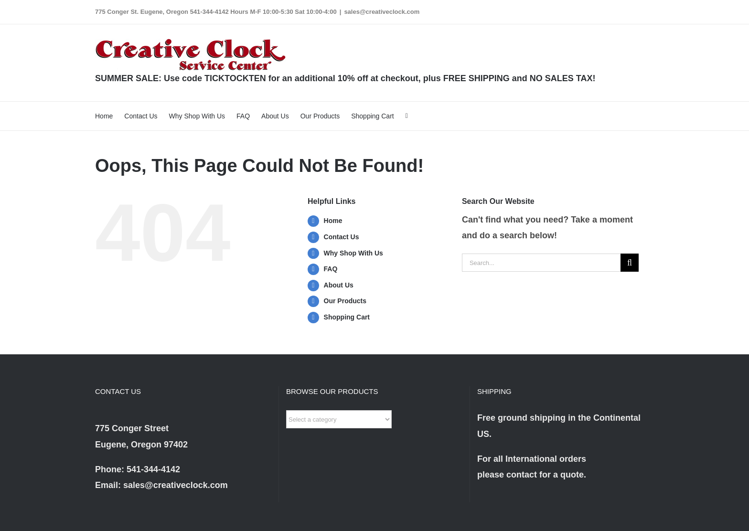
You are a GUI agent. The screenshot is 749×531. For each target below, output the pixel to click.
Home (333, 220)
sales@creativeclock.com (381, 11)
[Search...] (541, 263)
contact (521, 474)
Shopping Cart (347, 317)
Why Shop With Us (353, 253)
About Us (338, 285)
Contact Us (341, 237)
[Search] (630, 263)
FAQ (331, 269)
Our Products (345, 301)
